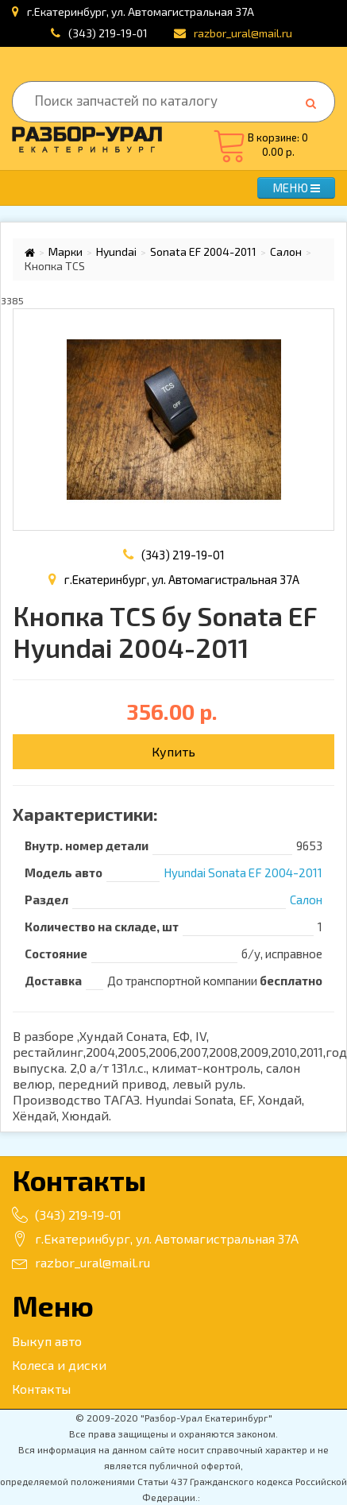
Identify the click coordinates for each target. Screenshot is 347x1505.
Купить (173, 751)
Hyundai (116, 252)
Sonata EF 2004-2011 (203, 252)
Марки (65, 252)
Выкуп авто (47, 1340)
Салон (286, 252)
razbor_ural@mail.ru (81, 1262)
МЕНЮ (296, 187)
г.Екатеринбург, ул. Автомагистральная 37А (155, 1238)
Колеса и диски (59, 1364)
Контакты (41, 1388)
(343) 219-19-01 (108, 33)
